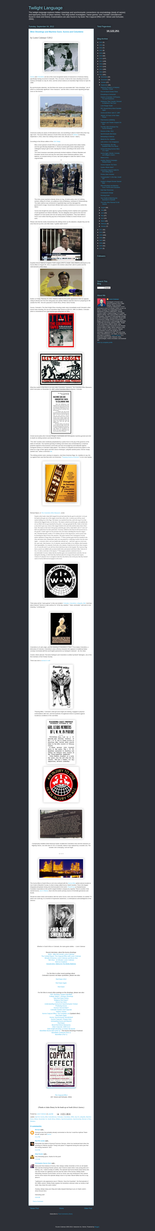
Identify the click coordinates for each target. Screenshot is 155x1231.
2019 (101, 56)
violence (75, 134)
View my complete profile (104, 342)
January (103, 226)
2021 (101, 50)
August (103, 207)
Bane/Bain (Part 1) (61, 1034)
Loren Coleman (114, 299)
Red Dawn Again (61, 983)
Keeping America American (70, 457)
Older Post (88, 1208)
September (104, 85)
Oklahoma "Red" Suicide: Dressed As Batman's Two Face (111, 102)
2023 (101, 45)
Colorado (66, 603)
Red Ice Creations (61, 962)
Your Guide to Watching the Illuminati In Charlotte (109, 199)
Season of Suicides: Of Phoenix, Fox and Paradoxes (110, 98)
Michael (37, 1130)
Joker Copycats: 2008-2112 (61, 1027)
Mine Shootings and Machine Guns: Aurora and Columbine (110, 186)
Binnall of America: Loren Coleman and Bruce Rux (61, 958)
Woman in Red (86, 1119)
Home (61, 1208)
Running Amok (105, 195)
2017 (101, 61)
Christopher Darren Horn (43, 1163)
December (104, 77)
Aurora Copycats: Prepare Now (61, 1019)
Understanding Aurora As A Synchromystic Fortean (61, 1004)
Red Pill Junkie (40, 1141)
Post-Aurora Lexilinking (108, 120)
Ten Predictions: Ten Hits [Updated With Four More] (109, 145)
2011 (101, 229)
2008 (101, 238)
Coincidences (52, 1117)
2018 (101, 58)
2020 (101, 53)
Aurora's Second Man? (61, 1008)
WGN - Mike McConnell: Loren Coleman (61, 954)
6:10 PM (37, 1150)
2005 (101, 246)
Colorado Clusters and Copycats (61, 1010)
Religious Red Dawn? (61, 1000)
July (102, 210)
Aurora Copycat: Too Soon (109, 164)
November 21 (43, 1119)
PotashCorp (71, 887)
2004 (101, 248)
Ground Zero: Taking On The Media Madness (61, 964)
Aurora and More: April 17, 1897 (110, 113)
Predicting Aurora (61, 1006)
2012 (101, 74)
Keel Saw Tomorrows (107, 190)
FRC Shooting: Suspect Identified (61, 994)
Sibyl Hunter (39, 1154)
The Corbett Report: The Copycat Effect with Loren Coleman (61, 956)
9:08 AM (37, 1197)
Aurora (32, 77)
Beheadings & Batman (107, 136)
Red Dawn (61, 987)
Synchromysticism (66, 1119)
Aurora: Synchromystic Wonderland (61, 1017)
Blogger (97, 1227)
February (104, 223)
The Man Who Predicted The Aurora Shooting (109, 127)
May (102, 215)
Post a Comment (38, 1201)
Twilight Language (46, 8)
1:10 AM (37, 1159)
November (104, 79)
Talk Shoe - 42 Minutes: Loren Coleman (61, 960)
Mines (36, 1119)
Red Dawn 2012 (61, 979)
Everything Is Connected (108, 94)
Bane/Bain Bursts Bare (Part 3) (50, 1031)
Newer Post (34, 1208)
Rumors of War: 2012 (107, 131)
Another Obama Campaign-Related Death (109, 161)
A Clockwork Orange (107, 193)
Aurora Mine (71, 883)
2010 (101, 232)
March (103, 221)
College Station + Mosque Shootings (61, 996)
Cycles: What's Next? (107, 167)
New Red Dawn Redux (61, 998)
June (102, 213)
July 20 (77, 1117)
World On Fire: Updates (108, 139)
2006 (101, 243)
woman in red (46, 660)
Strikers (58, 1119)
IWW (72, 1117)
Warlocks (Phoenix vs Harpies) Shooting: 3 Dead (110, 88)
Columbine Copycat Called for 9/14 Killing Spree (110, 170)
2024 (101, 42)
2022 (101, 48)
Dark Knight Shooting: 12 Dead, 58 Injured (61, 1029)
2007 (101, 240)
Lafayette (80, 603)
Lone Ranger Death (107, 106)
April (102, 218)
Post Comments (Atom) (65, 1214)
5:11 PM (37, 1137)
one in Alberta (44, 891)
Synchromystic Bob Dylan (108, 134)
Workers (32, 1121)
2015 (101, 66)
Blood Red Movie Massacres (61, 1025)
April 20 (37, 1117)
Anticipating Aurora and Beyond (61, 1021)
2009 (101, 235)
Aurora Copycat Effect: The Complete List (55, 1013)
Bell (84, 603)
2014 (101, 69)
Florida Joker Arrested (107, 174)
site (51, 451)
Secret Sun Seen (61, 1002)
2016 (101, 64)
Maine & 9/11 (105, 157)
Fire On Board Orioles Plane (109, 91)
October (103, 82)
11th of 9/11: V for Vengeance (110, 142)
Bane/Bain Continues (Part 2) (61, 1032)
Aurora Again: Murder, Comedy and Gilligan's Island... (110, 154)
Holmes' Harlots (61, 1011)
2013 (101, 72)
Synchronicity (77, 1119)
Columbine (40, 77)
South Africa (51, 1119)
